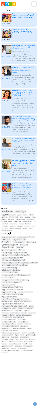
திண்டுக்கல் (11, 219)
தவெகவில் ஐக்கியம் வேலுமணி (13, 260)
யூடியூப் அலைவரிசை (7, 346)
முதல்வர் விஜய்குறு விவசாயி (12, 258)
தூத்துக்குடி (27, 217)
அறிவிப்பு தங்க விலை (9, 324)
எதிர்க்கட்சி (31, 313)
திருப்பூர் (4, 219)
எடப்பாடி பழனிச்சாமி (26, 237)
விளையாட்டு (14, 337)
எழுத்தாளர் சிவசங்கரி (9, 297)
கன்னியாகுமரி (17, 221)
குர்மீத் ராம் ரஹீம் (31, 335)
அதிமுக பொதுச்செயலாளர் (10, 326)
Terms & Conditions (14, 358)
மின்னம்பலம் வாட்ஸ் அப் (15, 341)
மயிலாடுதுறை (5, 226)
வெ (26, 339)
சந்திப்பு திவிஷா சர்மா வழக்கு (12, 294)
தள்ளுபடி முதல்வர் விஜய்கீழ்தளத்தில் (16, 255)
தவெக (31, 306)
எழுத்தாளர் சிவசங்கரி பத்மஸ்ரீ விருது (15, 280)
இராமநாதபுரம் (30, 219)
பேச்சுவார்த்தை (28, 341)
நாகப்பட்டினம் (13, 223)
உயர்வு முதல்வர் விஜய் (27, 350)
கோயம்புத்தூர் (20, 211)
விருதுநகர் (9, 230)
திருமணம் (32, 339)
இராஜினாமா (6, 308)
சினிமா (4, 341)
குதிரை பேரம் (15, 313)
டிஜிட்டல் (27, 310)
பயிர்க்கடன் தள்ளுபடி (26, 308)
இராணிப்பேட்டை (27, 221)
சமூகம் (11, 339)
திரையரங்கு (31, 242)
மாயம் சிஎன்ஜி (7, 317)
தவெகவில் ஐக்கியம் (9, 250)
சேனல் (29, 328)
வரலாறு (23, 313)
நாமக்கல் (33, 226)
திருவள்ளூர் (12, 226)
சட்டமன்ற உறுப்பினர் (9, 322)
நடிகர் (30, 344)
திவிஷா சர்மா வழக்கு (9, 268)
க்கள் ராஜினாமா (23, 322)
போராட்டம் (6, 242)
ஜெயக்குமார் (13, 330)
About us (26, 358)
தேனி (21, 217)
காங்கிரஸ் (5, 330)
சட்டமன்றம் (22, 319)
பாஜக (17, 339)
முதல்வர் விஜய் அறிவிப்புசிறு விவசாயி (16, 275)
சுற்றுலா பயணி (7, 301)
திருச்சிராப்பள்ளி (8, 215)
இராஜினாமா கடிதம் (19, 328)
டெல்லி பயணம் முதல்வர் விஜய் (10, 350)
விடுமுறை (24, 245)
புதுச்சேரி (4, 217)
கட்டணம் (4, 344)
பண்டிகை (19, 247)
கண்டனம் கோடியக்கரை (24, 315)
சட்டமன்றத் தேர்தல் (8, 315)
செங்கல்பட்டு (18, 228)
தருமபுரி (30, 228)
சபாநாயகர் (5, 313)
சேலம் (25, 215)
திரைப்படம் (5, 337)
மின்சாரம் (28, 324)
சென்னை (7, 211)
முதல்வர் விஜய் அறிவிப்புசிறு (12, 287)
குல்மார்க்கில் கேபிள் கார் (22, 301)
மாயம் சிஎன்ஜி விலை (9, 319)
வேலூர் (10, 221)
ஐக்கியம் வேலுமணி (10, 245)
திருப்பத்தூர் (28, 223)
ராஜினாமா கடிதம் (19, 239)
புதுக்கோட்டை (5, 228)
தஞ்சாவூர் (21, 223)
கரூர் (35, 221)
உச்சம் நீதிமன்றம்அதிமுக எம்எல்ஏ (15, 265)
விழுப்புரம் (25, 228)
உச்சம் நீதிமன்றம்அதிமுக (11, 270)
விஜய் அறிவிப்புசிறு (9, 292)
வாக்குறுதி (13, 348)
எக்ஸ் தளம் (5, 352)
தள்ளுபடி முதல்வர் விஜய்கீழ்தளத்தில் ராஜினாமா (20, 263)
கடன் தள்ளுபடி (19, 242)
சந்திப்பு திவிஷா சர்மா (10, 272)
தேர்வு (17, 335)
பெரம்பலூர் (20, 226)
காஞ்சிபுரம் (5, 223)
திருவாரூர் (4, 221)
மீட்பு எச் (21, 250)
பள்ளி (22, 335)
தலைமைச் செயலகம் (15, 344)
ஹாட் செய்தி (18, 346)
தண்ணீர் (25, 344)
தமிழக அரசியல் (18, 317)
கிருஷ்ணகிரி (27, 226)
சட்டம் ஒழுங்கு (22, 348)
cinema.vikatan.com (6, 25)
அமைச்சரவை (5, 348)
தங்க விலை (18, 310)
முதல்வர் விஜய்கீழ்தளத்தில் (12, 282)
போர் (21, 339)
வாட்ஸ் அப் (24, 326)
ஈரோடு (31, 215)
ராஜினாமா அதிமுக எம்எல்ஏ (11, 333)
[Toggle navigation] (34, 4)
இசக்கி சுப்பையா (7, 310)
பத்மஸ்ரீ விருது (7, 253)
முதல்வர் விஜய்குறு (8, 285)
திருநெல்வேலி (13, 217)
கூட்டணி (20, 324)
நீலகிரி (34, 217)
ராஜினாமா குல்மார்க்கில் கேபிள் (13, 304)
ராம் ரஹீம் (32, 333)
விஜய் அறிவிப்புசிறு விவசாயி (12, 289)
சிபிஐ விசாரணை (20, 253)
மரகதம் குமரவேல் (7, 335)
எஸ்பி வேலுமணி (28, 346)
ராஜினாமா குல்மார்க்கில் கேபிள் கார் (14, 306)
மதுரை (19, 215)
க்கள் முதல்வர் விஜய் (25, 292)
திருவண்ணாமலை (20, 219)
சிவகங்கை (11, 228)
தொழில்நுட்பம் (6, 328)
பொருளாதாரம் (24, 337)
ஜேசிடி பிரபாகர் (8, 247)
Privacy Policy (21, 358)
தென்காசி (4, 230)
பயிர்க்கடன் (6, 239)
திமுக (14, 308)
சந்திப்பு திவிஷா (8, 277)
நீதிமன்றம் (5, 339)
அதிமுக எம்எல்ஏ (8, 237)
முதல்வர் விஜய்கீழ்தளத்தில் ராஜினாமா (15, 299)
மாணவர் (24, 333)
